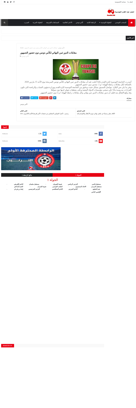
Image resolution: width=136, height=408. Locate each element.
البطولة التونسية (106, 22)
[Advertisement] (49, 11)
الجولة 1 (32, 93)
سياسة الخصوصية (120, 2)
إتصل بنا (130, 2)
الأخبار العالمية (67, 22)
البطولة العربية (37, 22)
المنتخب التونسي (120, 22)
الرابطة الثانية (91, 22)
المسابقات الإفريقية (52, 22)
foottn (52, 48)
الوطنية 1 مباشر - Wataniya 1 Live (103, 372)
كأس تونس (79, 22)
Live (48, 359)
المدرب (26, 22)
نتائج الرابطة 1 (11, 93)
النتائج (48, 386)
